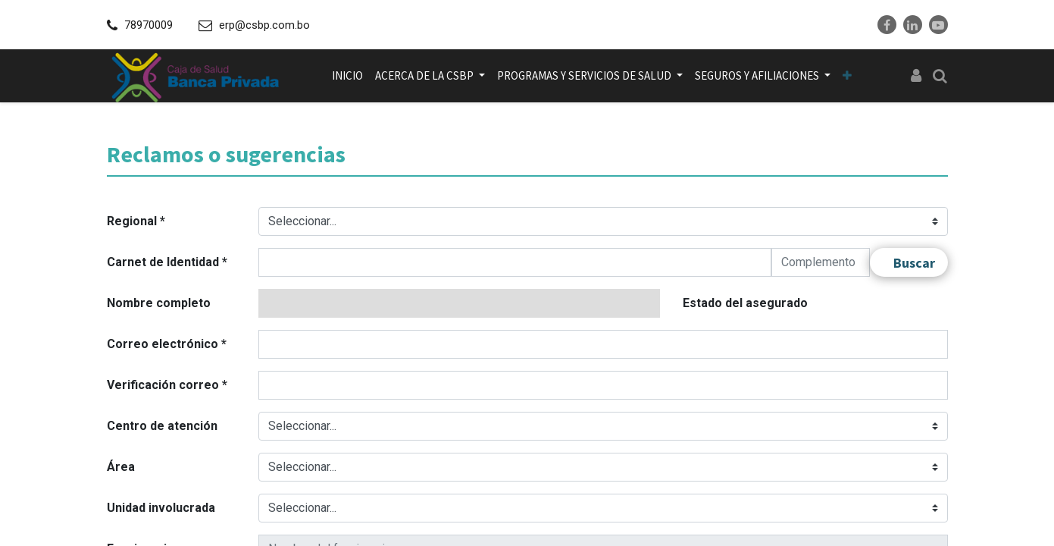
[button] (847, 76)
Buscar (914, 262)
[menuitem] (347, 76)
